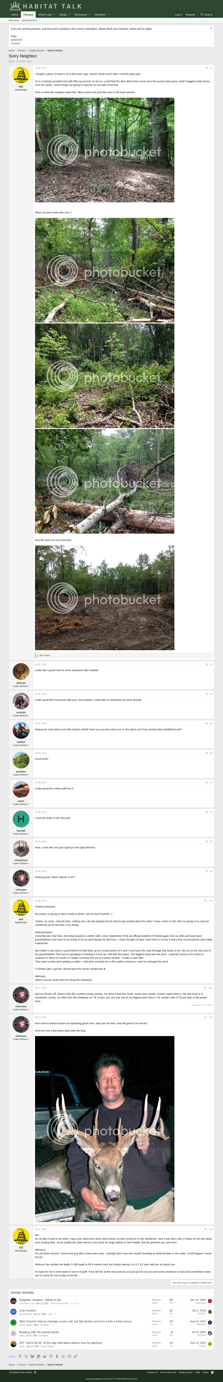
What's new (45, 14)
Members (100, 14)
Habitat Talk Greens (21, 1372)
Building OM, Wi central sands (39, 1332)
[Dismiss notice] (210, 29)
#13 (210, 1229)
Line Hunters (27, 1310)
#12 (210, 1017)
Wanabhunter (25, 1314)
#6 (211, 782)
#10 (210, 900)
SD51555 (201, 1335)
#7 (211, 812)
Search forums (29, 20)
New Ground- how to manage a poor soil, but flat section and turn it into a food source (75, 1321)
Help (197, 1372)
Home (14, 14)
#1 (211, 68)
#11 (210, 988)
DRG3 (22, 1325)
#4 (211, 723)
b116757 (202, 1313)
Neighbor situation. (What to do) (40, 1300)
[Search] (206, 14)
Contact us (152, 1372)
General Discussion (59, 1303)
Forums (28, 14)
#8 (211, 841)
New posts (14, 20)
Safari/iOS (16, 39)
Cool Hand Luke (26, 1303)
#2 (211, 664)
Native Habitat (47, 1346)
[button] (54, 14)
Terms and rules (168, 1372)
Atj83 (21, 1335)
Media (63, 14)
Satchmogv (200, 1303)
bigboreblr (201, 1324)
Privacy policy (186, 1372)
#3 (211, 694)
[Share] (206, 68)
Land (50, 1314)
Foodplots (44, 1325)
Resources (81, 14)
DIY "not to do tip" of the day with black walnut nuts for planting (60, 1342)
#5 (211, 753)
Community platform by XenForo (111, 1379)
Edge (14, 36)
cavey (22, 1346)
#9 (211, 871)
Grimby (202, 1346)
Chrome (15, 43)
